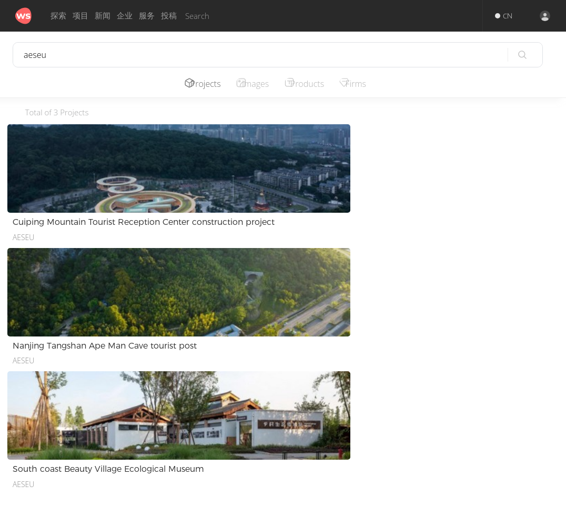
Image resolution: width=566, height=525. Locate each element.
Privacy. (301, 513)
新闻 (102, 16)
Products (315, 84)
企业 (125, 16)
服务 (147, 16)
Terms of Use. (340, 513)
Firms (367, 84)
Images (259, 84)
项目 (80, 16)
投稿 (169, 16)
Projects (206, 84)
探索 (58, 16)
